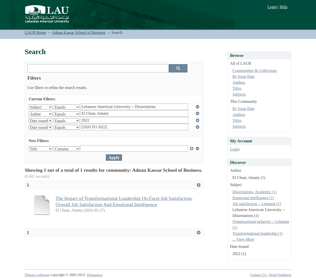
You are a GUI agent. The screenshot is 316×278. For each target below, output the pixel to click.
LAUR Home (35, 32)
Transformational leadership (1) (258, 233)
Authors (239, 82)
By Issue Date (244, 76)
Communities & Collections (255, 70)
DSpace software (37, 275)
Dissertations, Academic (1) (254, 192)
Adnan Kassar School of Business (79, 32)
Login (272, 7)
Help (283, 7)
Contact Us (258, 275)
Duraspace (95, 275)
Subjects (239, 94)
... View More (243, 239)
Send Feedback (280, 275)
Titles (237, 88)
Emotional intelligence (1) (253, 198)
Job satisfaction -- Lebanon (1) (257, 204)
